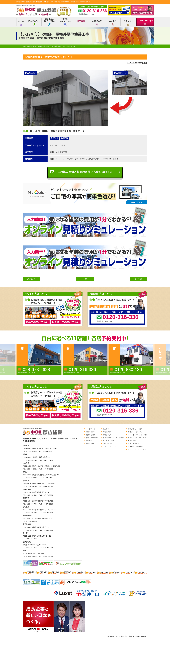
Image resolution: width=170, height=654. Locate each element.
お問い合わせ (107, 443)
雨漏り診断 (132, 440)
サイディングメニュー (136, 432)
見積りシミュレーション (137, 438)
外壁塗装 (54, 138)
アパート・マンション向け (137, 435)
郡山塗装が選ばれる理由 (49, 22)
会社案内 (112, 23)
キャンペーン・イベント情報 (113, 438)
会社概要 (89, 440)
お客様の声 (96, 23)
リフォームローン (109, 446)
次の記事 (31, 279)
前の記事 (139, 279)
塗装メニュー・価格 (135, 429)
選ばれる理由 (90, 435)
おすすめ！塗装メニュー (65, 22)
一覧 (85, 279)
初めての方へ (33, 23)
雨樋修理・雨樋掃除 (135, 446)
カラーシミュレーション (137, 449)
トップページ (90, 429)
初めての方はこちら (37, 322)
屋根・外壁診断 (133, 443)
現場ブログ (128, 23)
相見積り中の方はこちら (65, 322)
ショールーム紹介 (145, 22)
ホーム (21, 23)
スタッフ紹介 (90, 443)
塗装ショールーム (92, 438)
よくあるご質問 (108, 440)
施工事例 (81, 23)
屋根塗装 (64, 138)
